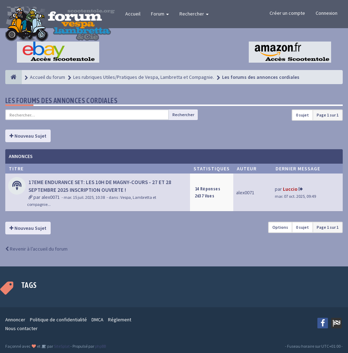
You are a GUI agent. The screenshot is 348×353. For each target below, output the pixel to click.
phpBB (100, 346)
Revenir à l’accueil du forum (36, 249)
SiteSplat (61, 346)
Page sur (327, 115)
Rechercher (194, 14)
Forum (160, 14)
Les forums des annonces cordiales (61, 100)
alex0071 (51, 197)
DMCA (97, 319)
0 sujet (302, 115)
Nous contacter (21, 328)
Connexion (326, 13)
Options (280, 227)
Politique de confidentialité (58, 319)
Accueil (132, 14)
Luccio (290, 189)
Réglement (119, 319)
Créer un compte (287, 13)
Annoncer (15, 319)
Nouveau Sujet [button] (28, 136)
